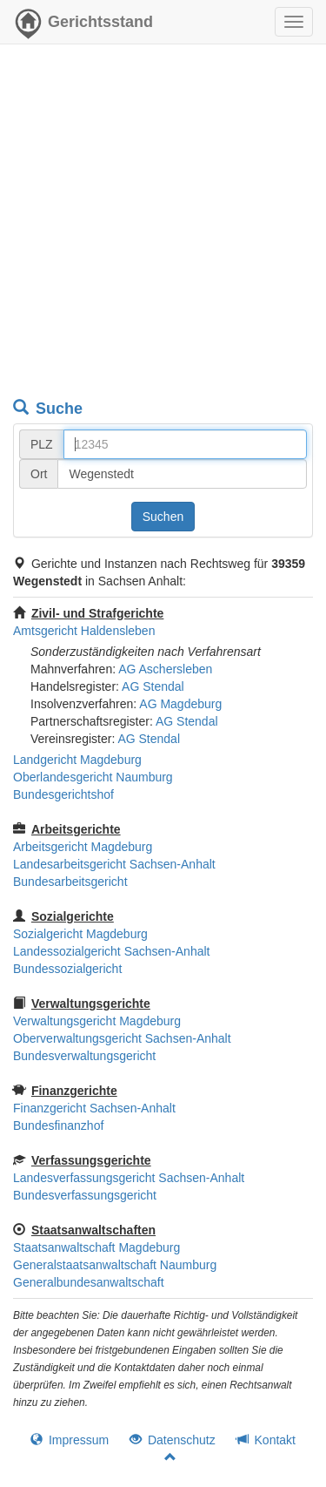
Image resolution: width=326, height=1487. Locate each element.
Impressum (69, 1440)
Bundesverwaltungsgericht (84, 1056)
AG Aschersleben (165, 669)
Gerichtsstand (83, 26)
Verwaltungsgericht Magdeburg (97, 1021)
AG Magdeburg (180, 704)
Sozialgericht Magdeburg (80, 934)
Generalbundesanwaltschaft (88, 1282)
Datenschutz (173, 1440)
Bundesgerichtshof (63, 794)
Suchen (163, 517)
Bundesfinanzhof (58, 1125)
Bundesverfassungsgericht (84, 1195)
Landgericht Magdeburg (77, 760)
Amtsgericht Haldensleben (84, 631)
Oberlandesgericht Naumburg (93, 777)
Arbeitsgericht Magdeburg (82, 847)
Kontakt (266, 1440)
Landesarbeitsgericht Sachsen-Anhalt (114, 864)
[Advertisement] (163, 224)
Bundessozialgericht (67, 969)
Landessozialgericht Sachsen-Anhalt (111, 951)
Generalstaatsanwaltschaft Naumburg (114, 1265)
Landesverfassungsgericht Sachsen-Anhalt (128, 1178)
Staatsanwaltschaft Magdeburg (96, 1247)
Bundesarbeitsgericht (70, 882)
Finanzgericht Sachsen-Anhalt (94, 1108)
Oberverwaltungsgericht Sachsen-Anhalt (122, 1038)
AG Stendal (153, 686)
